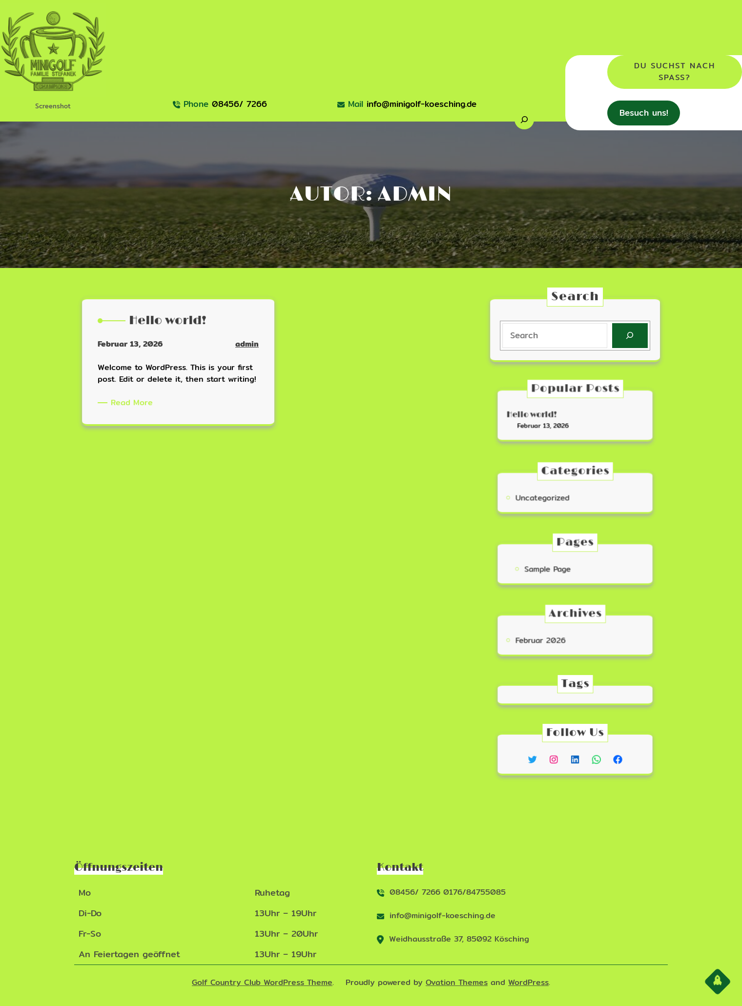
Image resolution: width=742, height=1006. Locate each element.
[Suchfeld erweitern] (524, 119)
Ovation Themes (457, 982)
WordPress (528, 982)
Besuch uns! (643, 112)
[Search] (627, 335)
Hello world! (544, 415)
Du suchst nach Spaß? (674, 71)
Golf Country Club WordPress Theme (262, 982)
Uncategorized (552, 496)
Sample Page (556, 567)
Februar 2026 (551, 639)
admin (233, 356)
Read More (142, 403)
